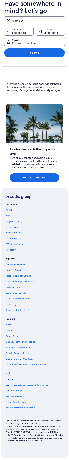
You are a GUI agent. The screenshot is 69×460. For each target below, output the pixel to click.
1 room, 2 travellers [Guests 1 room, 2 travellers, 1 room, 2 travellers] (24, 43)
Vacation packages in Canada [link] (20, 281)
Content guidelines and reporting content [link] (26, 364)
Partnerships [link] (12, 227)
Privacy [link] (9, 324)
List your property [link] (14, 221)
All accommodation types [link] (18, 298)
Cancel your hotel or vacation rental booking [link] (27, 385)
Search (34, 52)
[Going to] (34, 20)
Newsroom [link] (11, 249)
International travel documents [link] (20, 407)
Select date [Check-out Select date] (50, 33)
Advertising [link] (11, 238)
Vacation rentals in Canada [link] (18, 275)
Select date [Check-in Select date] (19, 33)
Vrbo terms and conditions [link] (18, 347)
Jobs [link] (8, 215)
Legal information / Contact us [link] (20, 358)
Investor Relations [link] (14, 232)
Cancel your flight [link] (14, 390)
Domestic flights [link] (13, 287)
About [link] (9, 209)
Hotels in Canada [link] (14, 270)
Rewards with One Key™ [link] (17, 310)
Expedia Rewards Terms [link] (17, 353)
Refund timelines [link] (14, 396)
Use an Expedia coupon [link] (17, 402)
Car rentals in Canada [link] (16, 293)
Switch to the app (34, 177)
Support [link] (10, 379)
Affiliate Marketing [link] (14, 244)
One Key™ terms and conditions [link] (21, 341)
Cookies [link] (9, 330)
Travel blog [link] (11, 304)
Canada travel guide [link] (15, 264)
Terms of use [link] (12, 336)
